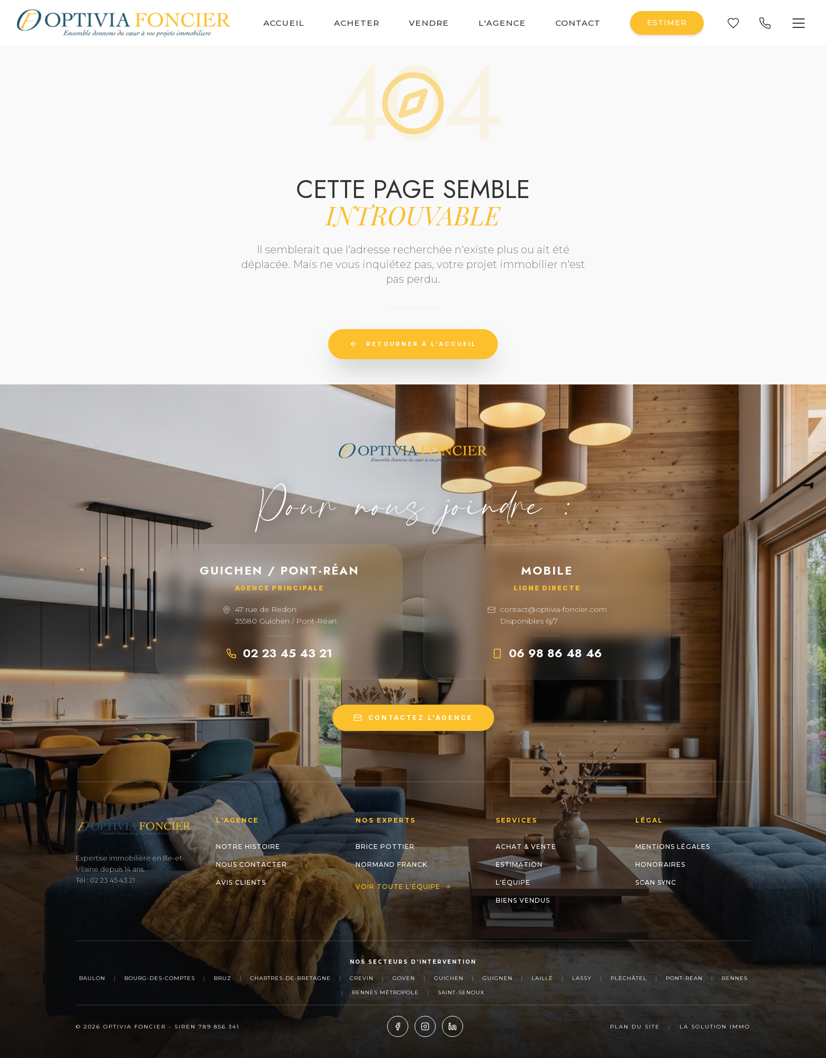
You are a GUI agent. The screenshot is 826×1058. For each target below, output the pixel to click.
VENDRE (429, 23)
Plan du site (635, 1026)
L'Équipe (513, 882)
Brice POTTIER (385, 847)
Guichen (449, 978)
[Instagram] (425, 1026)
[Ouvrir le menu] (798, 23)
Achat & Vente (526, 847)
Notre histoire (248, 847)
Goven (403, 978)
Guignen (498, 978)
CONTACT (578, 23)
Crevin (361, 978)
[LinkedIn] (452, 1026)
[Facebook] (397, 1026)
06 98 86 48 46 (547, 653)
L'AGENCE (502, 23)
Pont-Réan (684, 978)
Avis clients (241, 882)
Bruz (222, 978)
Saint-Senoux (461, 992)
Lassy (582, 978)
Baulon (92, 978)
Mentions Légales (672, 847)
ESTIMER (667, 22)
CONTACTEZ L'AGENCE (413, 718)
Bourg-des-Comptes (159, 978)
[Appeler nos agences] (764, 23)
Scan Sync (655, 882)
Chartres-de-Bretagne (290, 978)
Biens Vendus (523, 900)
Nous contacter (251, 864)
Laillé (542, 978)
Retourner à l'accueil (413, 344)
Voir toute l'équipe (403, 887)
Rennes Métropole (385, 992)
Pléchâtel (629, 978)
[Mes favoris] (733, 23)
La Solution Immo (715, 1026)
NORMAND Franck (391, 864)
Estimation (519, 864)
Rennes (735, 978)
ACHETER (356, 23)
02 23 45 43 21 (279, 653)
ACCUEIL (283, 23)
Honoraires (660, 864)
